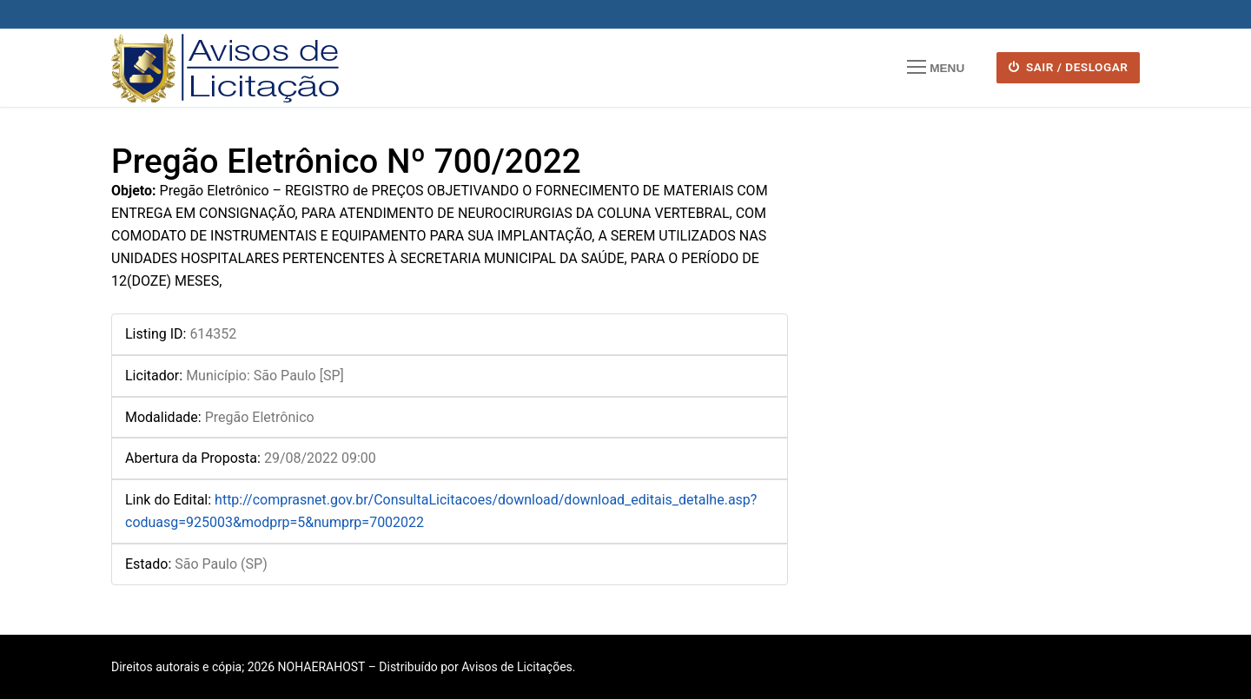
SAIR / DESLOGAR (1069, 67)
